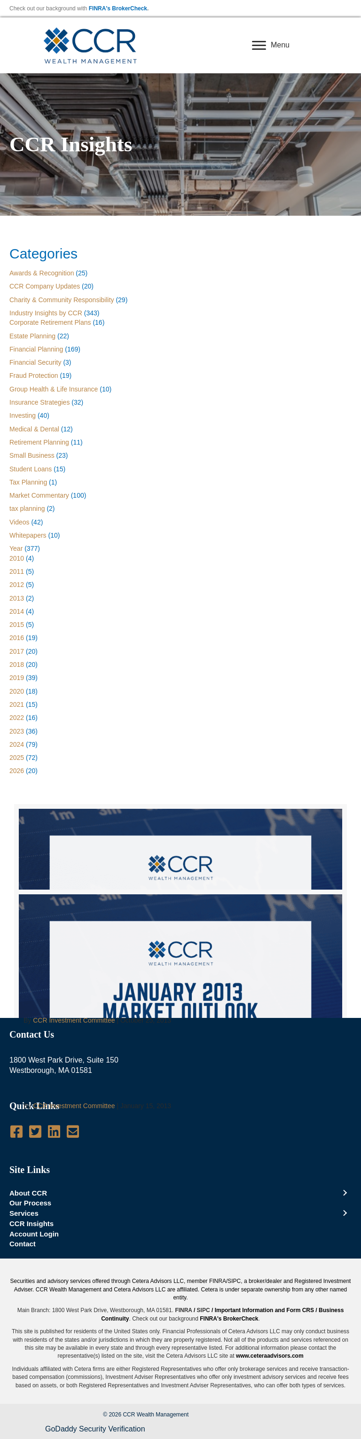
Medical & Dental (34, 429)
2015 (16, 624)
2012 (16, 584)
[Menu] (270, 46)
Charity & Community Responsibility (61, 300)
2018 (16, 664)
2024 (16, 744)
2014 (16, 611)
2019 (16, 677)
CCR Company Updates (44, 286)
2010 (16, 558)
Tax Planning (28, 482)
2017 (16, 651)
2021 (16, 704)
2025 (16, 757)
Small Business (32, 455)
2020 (16, 691)
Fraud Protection (33, 375)
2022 (16, 717)
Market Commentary (39, 495)
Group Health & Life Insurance (53, 389)
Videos (19, 522)
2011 (16, 571)
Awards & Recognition (41, 273)
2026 (16, 770)
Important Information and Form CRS (264, 1310)
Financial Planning (36, 349)
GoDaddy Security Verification (95, 1429)
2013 (16, 598)
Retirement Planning (39, 442)
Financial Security (35, 362)
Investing (22, 415)
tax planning (27, 508)
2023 (16, 731)
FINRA (183, 1310)
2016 (16, 637)
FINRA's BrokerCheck (118, 8)
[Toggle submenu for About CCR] (344, 1193)
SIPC (203, 1310)
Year (16, 548)
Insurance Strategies (39, 402)
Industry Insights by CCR (45, 313)
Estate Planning (32, 336)
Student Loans (30, 469)
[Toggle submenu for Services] (344, 1213)
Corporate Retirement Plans (50, 322)
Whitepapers (28, 535)
